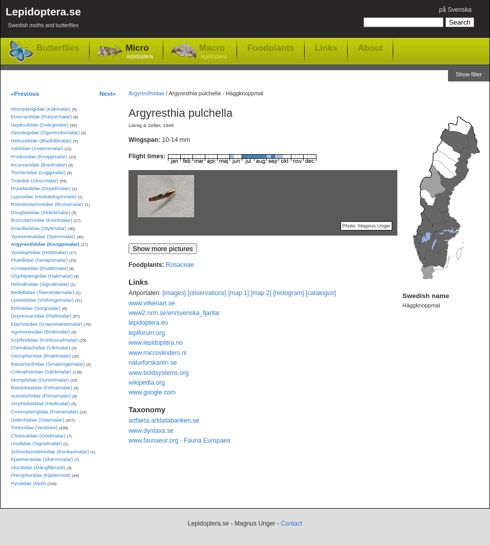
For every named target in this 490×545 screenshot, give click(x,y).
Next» (107, 93)
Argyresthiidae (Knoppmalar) (45, 244)
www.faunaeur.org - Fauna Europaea (179, 440)
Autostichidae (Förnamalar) (41, 396)
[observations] (207, 293)
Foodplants (270, 47)
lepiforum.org (147, 333)
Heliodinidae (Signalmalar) (40, 284)
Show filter (469, 74)
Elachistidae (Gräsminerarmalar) (46, 324)
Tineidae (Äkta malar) (34, 180)
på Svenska (455, 9)
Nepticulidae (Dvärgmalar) (40, 125)
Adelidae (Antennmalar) (37, 148)
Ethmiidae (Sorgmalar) (35, 308)
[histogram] (288, 293)
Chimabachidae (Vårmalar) (40, 347)
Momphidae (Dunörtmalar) (40, 380)
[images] (174, 293)
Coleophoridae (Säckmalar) (41, 371)
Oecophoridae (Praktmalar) (41, 356)
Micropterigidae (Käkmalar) (41, 109)
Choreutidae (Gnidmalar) (38, 435)
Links (326, 47)
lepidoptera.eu (148, 322)
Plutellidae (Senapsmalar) (39, 260)
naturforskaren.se (153, 362)
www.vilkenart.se (152, 303)
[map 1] (238, 293)
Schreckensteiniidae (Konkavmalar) (50, 451)
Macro (213, 52)
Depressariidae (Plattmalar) (41, 316)
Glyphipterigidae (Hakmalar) (42, 276)
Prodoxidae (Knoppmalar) (39, 156)
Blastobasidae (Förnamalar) (41, 387)
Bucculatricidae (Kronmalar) (41, 220)
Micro (139, 52)
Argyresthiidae (146, 93)
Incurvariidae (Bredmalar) (39, 164)
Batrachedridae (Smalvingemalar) (48, 364)
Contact (291, 523)
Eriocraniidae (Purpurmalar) (41, 116)
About (370, 47)
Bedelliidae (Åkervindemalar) (42, 292)
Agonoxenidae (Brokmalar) (40, 331)
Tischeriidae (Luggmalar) (38, 172)
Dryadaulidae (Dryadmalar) (41, 188)
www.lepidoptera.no (156, 342)
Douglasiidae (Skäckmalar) (40, 212)
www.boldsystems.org (159, 372)
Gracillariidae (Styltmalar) (39, 228)
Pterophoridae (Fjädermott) (41, 475)
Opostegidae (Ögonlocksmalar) (45, 132)
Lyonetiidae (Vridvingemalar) (42, 300)
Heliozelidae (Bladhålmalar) (41, 140)
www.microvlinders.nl (157, 353)
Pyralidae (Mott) (28, 483)
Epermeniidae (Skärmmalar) (42, 459)
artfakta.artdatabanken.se (164, 420)
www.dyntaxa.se (151, 430)
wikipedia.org (147, 382)
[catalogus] (321, 293)
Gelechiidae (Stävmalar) (37, 420)
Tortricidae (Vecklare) (34, 427)
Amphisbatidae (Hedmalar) (40, 403)
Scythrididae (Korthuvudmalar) (44, 340)
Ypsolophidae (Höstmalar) (39, 252)
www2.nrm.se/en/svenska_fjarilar (174, 313)
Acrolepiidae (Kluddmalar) (39, 268)
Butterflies (57, 48)
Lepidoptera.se (43, 19)
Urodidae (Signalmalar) (36, 443)
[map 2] (261, 293)
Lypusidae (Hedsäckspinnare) (43, 196)
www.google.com (152, 392)
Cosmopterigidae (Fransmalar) (44, 411)
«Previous (25, 93)
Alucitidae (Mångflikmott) (38, 467)
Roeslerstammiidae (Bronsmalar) (47, 204)
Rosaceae (180, 264)
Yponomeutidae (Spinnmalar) (43, 236)
